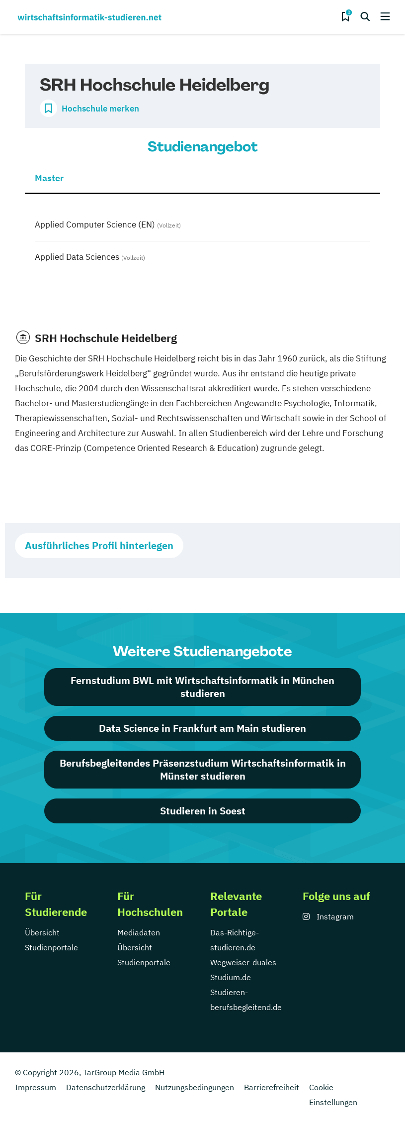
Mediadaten (138, 932)
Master (49, 178)
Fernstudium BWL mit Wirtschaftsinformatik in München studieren (202, 687)
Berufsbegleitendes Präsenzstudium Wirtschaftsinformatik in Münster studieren (203, 769)
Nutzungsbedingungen (194, 1087)
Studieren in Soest (202, 810)
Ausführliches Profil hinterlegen (99, 545)
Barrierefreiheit (271, 1087)
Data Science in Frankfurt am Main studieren (202, 728)
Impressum (35, 1087)
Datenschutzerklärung (105, 1087)
